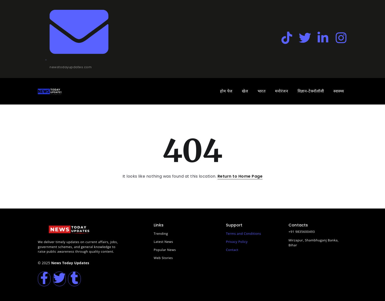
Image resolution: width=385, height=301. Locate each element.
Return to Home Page (240, 176)
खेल (245, 91)
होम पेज (226, 91)
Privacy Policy (237, 241)
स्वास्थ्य (338, 91)
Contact (232, 250)
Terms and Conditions (243, 233)
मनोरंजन (281, 91)
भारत (262, 91)
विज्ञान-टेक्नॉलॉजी (311, 91)
